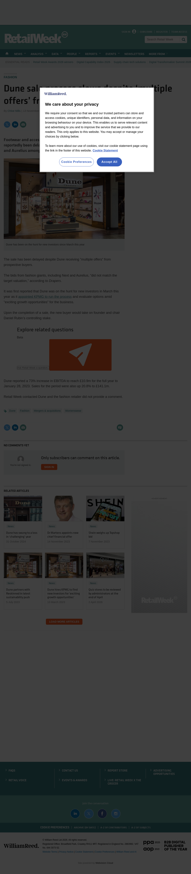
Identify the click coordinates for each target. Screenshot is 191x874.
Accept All (109, 161)
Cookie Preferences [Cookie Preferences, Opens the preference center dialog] (76, 161)
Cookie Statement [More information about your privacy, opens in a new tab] (105, 150)
